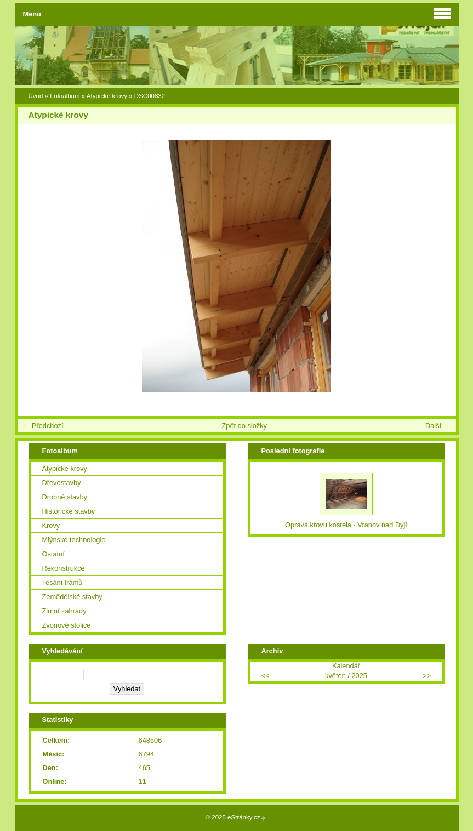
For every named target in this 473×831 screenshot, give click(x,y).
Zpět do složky (244, 426)
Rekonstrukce (63, 568)
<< (265, 675)
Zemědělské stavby (72, 597)
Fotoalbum (64, 96)
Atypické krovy (107, 96)
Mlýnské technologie (74, 540)
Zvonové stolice (66, 625)
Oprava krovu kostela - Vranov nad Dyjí (346, 525)
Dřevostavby (61, 483)
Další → (438, 426)
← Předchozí (43, 426)
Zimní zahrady (64, 611)
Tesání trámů (62, 582)
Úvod (36, 96)
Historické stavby (68, 511)
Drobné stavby (65, 497)
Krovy (51, 525)
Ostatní (53, 554)
